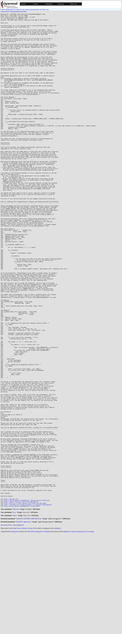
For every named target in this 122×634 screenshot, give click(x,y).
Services (35, 4)
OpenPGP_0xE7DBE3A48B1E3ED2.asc (29, 618)
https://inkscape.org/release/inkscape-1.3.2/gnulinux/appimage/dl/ (28, 603)
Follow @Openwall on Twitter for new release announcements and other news (25, 9)
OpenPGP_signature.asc (23, 622)
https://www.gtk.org (11, 596)
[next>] (8, 11)
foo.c (14, 611)
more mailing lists (18, 625)
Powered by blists (6, 625)
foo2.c (15, 615)
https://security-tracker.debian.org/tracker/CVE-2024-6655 (25, 601)
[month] (16, 11)
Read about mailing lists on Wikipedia (39, 631)
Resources (61, 4)
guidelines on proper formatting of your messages (79, 631)
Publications (49, 4)
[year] (21, 11)
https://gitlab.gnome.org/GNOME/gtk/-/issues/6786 (21, 605)
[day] (12, 11)
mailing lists (14, 631)
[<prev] (3, 11)
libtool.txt (16, 608)
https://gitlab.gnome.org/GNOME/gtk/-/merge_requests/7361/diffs (27, 598)
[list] (25, 11)
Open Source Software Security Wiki (25, 628)
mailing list (57, 628)
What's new (73, 4)
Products (23, 4)
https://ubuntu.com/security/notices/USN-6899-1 (21, 599)
